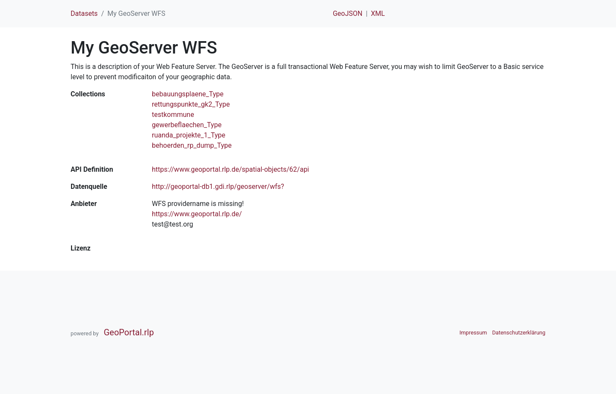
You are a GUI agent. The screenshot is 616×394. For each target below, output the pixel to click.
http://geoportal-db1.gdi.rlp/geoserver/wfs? (218, 186)
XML (378, 13)
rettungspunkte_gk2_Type (191, 104)
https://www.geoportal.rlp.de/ (197, 214)
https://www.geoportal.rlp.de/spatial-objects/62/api (230, 169)
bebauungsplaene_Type (188, 94)
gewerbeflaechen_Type (187, 125)
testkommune (173, 114)
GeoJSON (347, 13)
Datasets (84, 13)
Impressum (473, 332)
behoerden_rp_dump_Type (191, 145)
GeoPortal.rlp (129, 332)
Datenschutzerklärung (518, 332)
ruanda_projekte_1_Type (188, 135)
